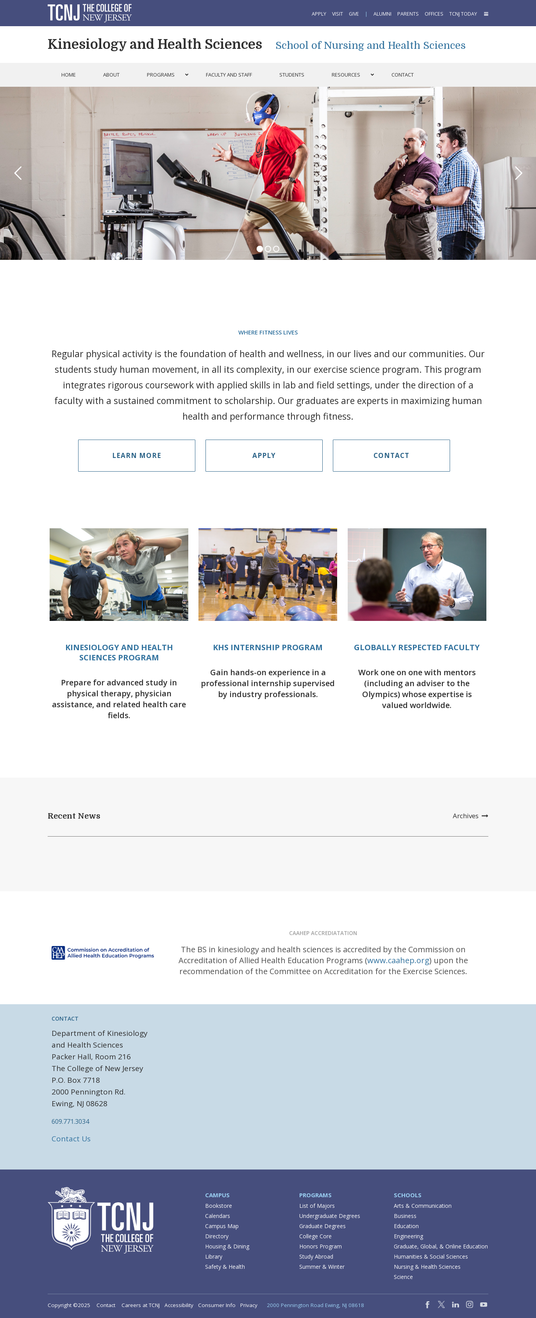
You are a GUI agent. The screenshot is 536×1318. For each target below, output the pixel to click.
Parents (408, 14)
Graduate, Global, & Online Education (441, 1246)
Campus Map (222, 1226)
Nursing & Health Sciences (427, 1266)
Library (213, 1256)
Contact (391, 455)
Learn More (136, 455)
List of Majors (317, 1205)
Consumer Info (217, 1305)
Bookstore (218, 1205)
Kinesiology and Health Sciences (155, 44)
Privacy (248, 1305)
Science (403, 1276)
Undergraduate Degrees (329, 1216)
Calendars (217, 1216)
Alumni (382, 14)
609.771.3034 (70, 1121)
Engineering (408, 1236)
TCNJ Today (463, 14)
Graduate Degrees (322, 1226)
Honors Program (320, 1246)
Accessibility (178, 1305)
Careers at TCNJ (140, 1305)
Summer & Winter (322, 1266)
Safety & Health (225, 1266)
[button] (485, 14)
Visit (337, 14)
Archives (470, 815)
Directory (217, 1236)
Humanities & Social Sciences (431, 1256)
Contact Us (71, 1139)
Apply (319, 14)
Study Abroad (316, 1256)
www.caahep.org (398, 960)
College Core (315, 1236)
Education (406, 1226)
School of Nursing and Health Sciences (370, 45)
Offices (434, 14)
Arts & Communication (423, 1205)
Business (405, 1216)
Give (354, 14)
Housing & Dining (227, 1246)
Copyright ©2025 (69, 1305)
